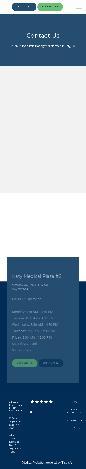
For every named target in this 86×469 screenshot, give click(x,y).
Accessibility (74, 420)
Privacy (74, 401)
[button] (79, 7)
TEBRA (66, 462)
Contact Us (74, 428)
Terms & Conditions (74, 411)
